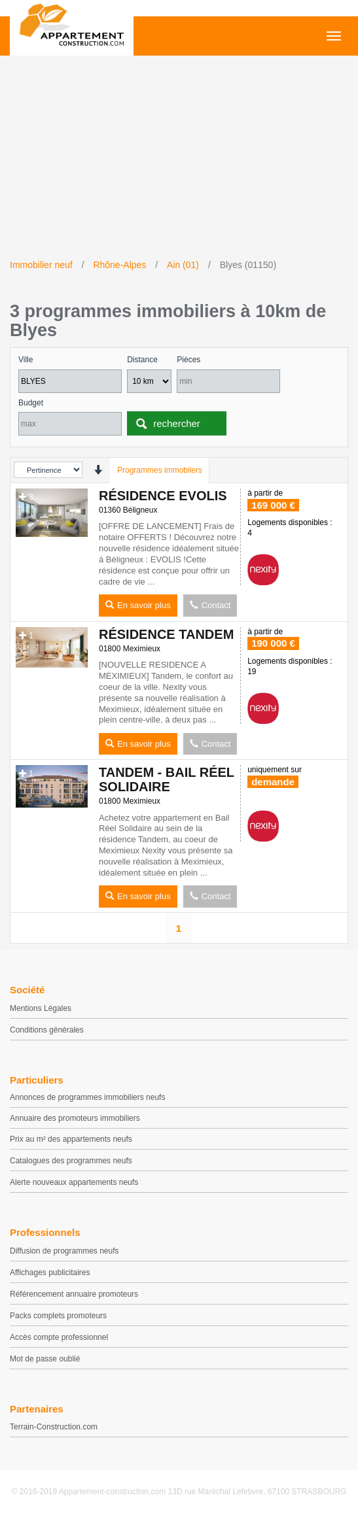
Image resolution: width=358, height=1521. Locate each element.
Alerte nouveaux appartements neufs (74, 1182)
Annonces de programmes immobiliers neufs (87, 1097)
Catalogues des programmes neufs (71, 1160)
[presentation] (98, 470)
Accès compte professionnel (59, 1337)
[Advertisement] (179, 160)
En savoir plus (138, 605)
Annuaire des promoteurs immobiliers (75, 1118)
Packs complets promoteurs (58, 1315)
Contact (210, 605)
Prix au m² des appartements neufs (71, 1139)
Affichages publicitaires (50, 1272)
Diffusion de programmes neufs (64, 1251)
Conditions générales (47, 1029)
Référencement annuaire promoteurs (74, 1294)
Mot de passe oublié (45, 1358)
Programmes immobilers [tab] (159, 470)
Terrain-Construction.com (54, 1426)
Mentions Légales (40, 1008)
